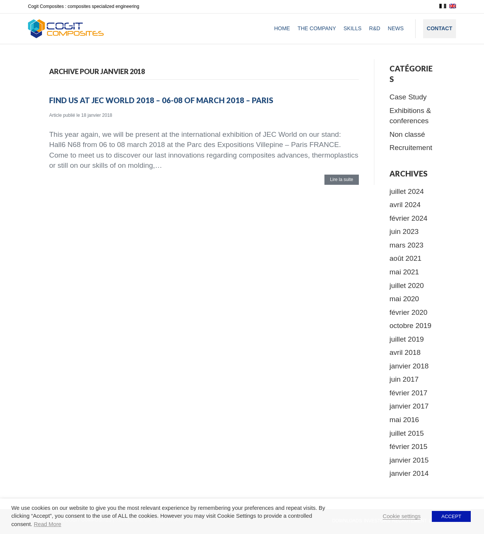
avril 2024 (404, 205)
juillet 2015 (406, 433)
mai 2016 (404, 420)
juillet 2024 (406, 191)
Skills (352, 28)
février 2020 (408, 312)
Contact (439, 28)
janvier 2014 (409, 473)
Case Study (408, 97)
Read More (47, 524)
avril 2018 (404, 352)
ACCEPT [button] (451, 516)
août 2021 (405, 258)
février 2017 (408, 393)
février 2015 (408, 446)
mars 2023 (406, 245)
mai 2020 (404, 299)
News (396, 28)
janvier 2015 (409, 460)
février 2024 (408, 218)
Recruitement (410, 148)
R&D (374, 28)
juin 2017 (404, 379)
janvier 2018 (409, 366)
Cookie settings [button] (401, 516)
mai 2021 (404, 272)
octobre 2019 (410, 326)
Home (282, 28)
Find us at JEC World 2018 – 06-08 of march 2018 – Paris (161, 100)
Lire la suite (341, 179)
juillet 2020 (406, 285)
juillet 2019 (406, 339)
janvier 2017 (409, 406)
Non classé (407, 134)
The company (317, 28)
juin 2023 (404, 231)
